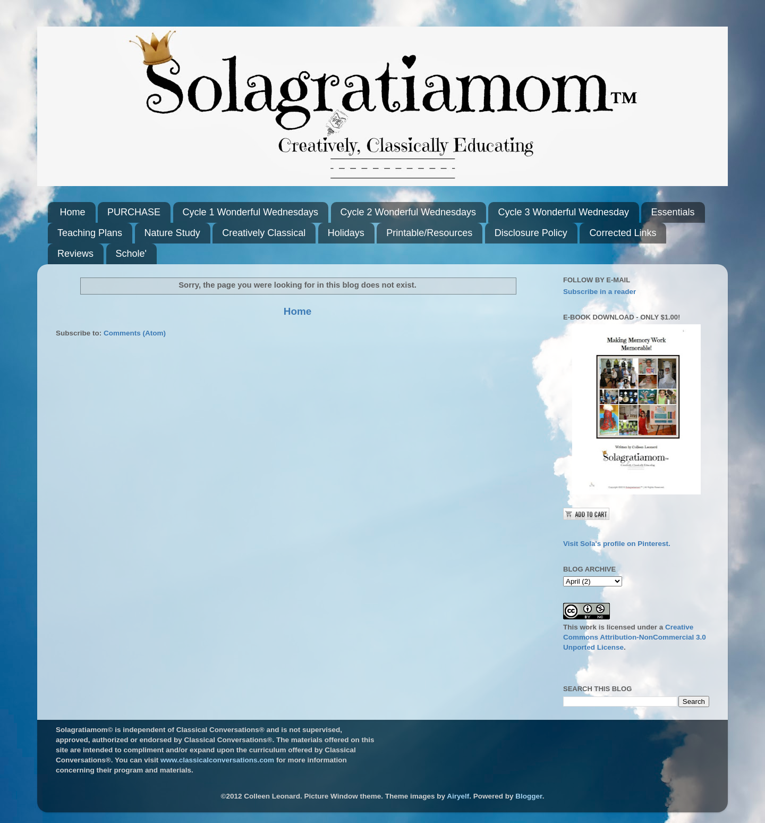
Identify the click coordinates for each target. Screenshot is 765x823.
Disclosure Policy (531, 233)
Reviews (75, 253)
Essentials (672, 212)
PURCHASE (133, 212)
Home (73, 212)
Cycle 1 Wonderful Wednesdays (250, 212)
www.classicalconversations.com (217, 760)
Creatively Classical (263, 233)
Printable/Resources (429, 233)
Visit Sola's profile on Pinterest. (616, 544)
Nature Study (172, 233)
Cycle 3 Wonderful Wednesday (563, 212)
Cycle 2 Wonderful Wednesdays (408, 212)
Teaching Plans (89, 233)
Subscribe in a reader (599, 292)
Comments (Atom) (135, 333)
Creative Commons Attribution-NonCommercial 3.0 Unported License (634, 637)
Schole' (131, 253)
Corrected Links (622, 233)
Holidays (346, 233)
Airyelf (458, 796)
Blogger (528, 796)
